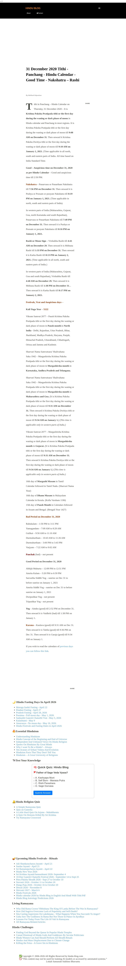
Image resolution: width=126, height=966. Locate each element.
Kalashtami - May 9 (25, 720)
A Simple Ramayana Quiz (28, 807)
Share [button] (87, 103)
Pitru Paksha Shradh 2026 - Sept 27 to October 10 (39, 879)
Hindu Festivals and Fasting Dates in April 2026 (39, 726)
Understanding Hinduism (28, 736)
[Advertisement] (63, 35)
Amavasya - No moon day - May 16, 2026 (36, 723)
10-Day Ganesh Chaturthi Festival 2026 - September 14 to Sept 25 (47, 877)
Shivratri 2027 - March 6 (28, 890)
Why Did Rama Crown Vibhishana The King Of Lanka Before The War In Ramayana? (57, 908)
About (27, 13)
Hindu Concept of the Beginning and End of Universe (41, 739)
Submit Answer (43, 792)
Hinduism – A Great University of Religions (37, 755)
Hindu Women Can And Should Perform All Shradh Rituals (44, 937)
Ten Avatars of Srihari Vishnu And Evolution (37, 749)
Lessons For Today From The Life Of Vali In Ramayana (42, 919)
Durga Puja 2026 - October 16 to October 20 (37, 885)
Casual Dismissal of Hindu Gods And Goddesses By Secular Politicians (50, 935)
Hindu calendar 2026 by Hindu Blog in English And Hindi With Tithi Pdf (50, 895)
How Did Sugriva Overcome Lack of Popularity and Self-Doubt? (47, 911)
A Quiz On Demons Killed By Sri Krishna (36, 815)
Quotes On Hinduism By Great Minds (34, 744)
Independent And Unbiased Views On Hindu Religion (41, 742)
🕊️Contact (38, 13)
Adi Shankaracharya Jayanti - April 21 (34, 863)
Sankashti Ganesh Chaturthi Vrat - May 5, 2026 (38, 718)
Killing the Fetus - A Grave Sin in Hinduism (37, 943)
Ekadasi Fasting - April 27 (28, 710)
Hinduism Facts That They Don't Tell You (36, 752)
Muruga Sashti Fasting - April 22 (31, 707)
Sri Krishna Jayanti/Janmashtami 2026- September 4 (41, 874)
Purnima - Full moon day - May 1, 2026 (35, 715)
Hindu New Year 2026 (26, 871)
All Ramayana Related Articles (30, 922)
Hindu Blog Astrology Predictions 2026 (35, 898)
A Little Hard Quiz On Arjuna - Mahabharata (37, 812)
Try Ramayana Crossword (28, 817)
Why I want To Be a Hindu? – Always (34, 747)
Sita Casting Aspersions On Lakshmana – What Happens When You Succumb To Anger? (58, 914)
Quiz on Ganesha (24, 809)
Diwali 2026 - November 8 (29, 887)
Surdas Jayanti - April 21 (28, 866)
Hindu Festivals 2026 (26, 893)
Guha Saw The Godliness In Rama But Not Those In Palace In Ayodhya (50, 916)
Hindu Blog (33, 8)
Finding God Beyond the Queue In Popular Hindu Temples (44, 932)
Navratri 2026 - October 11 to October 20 (35, 882)
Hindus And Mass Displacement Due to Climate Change (42, 940)
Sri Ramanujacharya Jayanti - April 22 (34, 869)
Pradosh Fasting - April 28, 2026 (31, 712)
